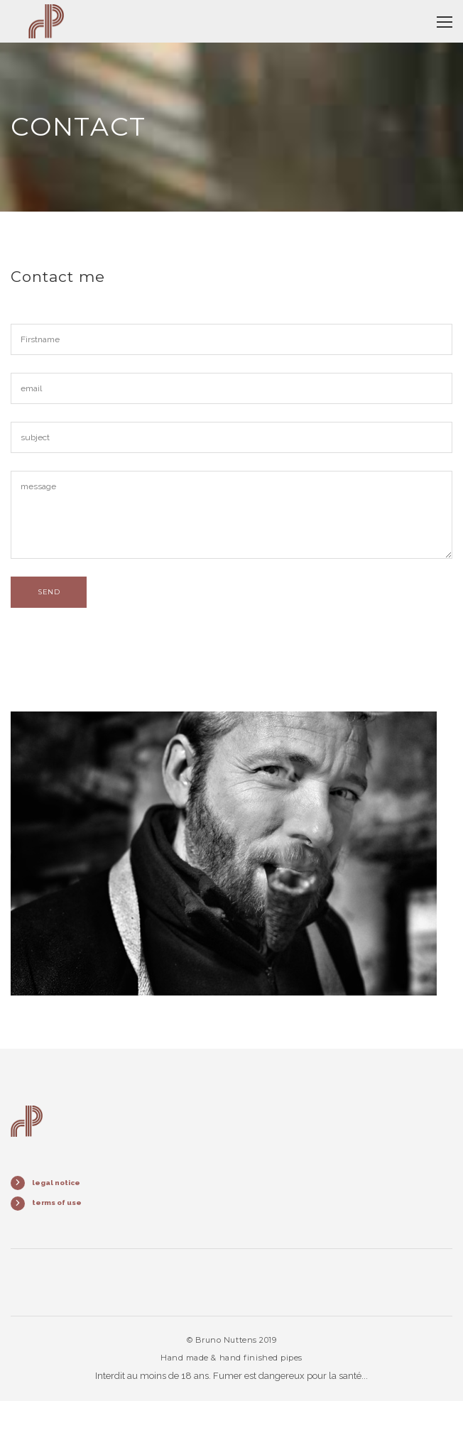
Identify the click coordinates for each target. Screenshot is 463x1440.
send (49, 591)
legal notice (56, 1183)
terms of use (57, 1202)
